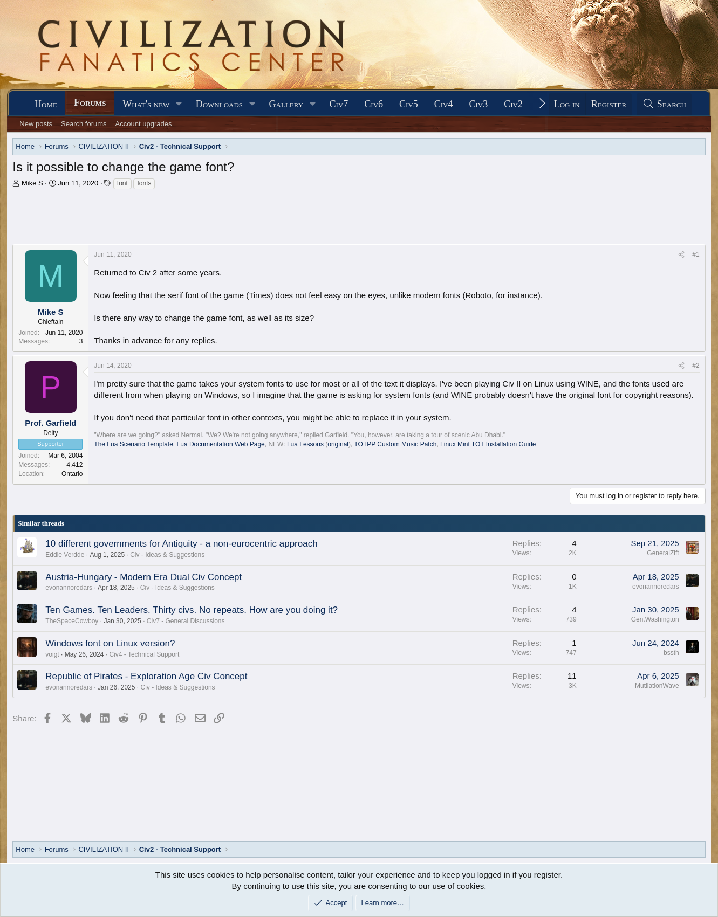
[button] (179, 104)
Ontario (72, 474)
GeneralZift (663, 553)
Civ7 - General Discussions (186, 621)
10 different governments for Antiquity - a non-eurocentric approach (181, 544)
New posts (35, 124)
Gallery (286, 104)
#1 (695, 254)
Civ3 (478, 104)
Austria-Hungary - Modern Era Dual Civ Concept (143, 577)
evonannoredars (68, 587)
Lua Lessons (305, 444)
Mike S (32, 183)
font (122, 183)
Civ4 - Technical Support (144, 654)
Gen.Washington (655, 619)
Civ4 (443, 104)
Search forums (84, 124)
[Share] (681, 255)
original (337, 444)
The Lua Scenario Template (133, 444)
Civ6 (373, 104)
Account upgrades (143, 124)
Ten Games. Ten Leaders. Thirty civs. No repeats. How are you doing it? (191, 610)
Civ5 (408, 104)
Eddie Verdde (64, 555)
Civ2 (513, 104)
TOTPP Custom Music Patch (395, 444)
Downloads (219, 104)
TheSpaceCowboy (71, 621)
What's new (145, 104)
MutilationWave (657, 686)
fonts (144, 183)
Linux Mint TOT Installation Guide (488, 444)
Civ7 (339, 104)
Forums (90, 102)
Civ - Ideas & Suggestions (167, 555)
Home (46, 104)
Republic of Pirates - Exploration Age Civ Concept (146, 676)
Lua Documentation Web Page (221, 444)
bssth (671, 653)
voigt (52, 654)
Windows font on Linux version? (110, 643)
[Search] (664, 104)
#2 (695, 365)
